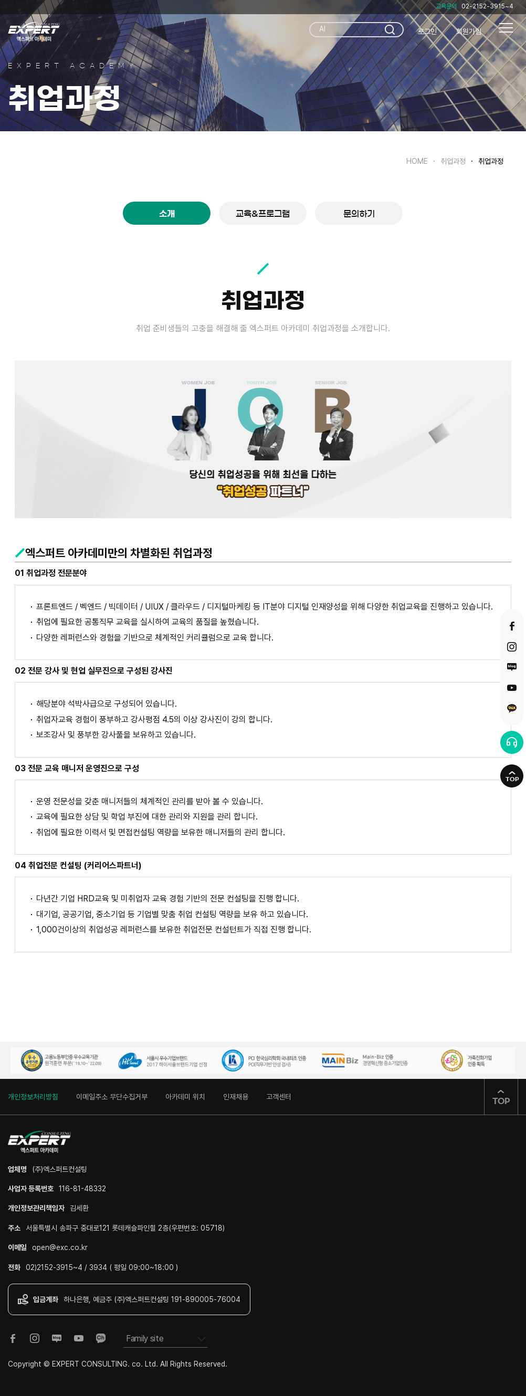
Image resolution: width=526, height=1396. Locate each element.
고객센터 (278, 1096)
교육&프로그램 (263, 213)
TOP (512, 779)
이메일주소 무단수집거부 (112, 1096)
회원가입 (468, 31)
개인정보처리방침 (33, 1096)
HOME (417, 161)
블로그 (512, 667)
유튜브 (512, 688)
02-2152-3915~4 (487, 6)
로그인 (427, 31)
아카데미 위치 (185, 1096)
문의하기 (359, 213)
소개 (167, 213)
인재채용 (235, 1096)
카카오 (512, 708)
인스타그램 (512, 647)
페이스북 (512, 626)
